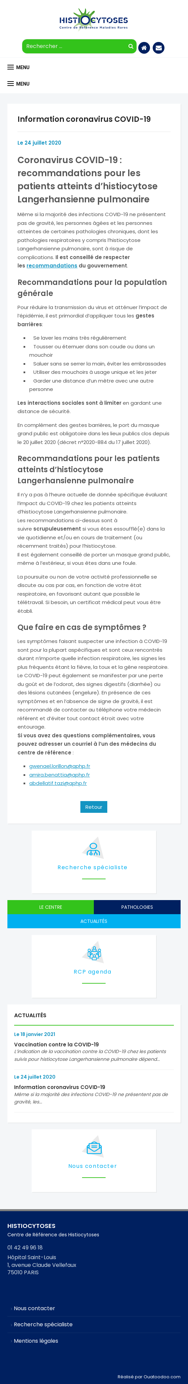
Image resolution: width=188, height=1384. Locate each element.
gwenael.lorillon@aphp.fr (59, 766)
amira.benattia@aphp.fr (59, 774)
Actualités (93, 921)
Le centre (50, 907)
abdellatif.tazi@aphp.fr (58, 783)
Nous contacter (92, 1166)
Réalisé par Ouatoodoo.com (149, 1377)
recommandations (52, 265)
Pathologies (137, 907)
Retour (93, 806)
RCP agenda (92, 972)
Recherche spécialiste (93, 867)
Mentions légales (36, 1341)
